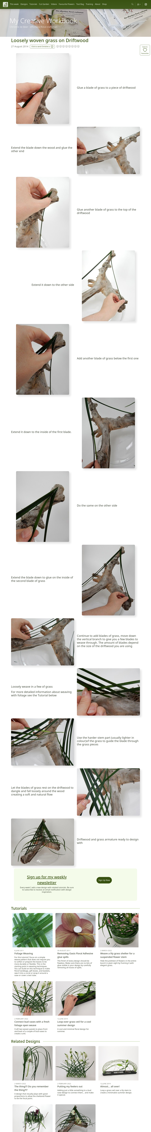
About (97, 4)
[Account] (138, 4)
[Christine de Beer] (5, 4)
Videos (54, 4)
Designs (24, 4)
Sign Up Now (104, 880)
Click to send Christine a (42, 46)
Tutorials (33, 4)
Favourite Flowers (66, 4)
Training (89, 4)
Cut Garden (44, 4)
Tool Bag (80, 4)
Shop (104, 4)
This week (14, 4)
